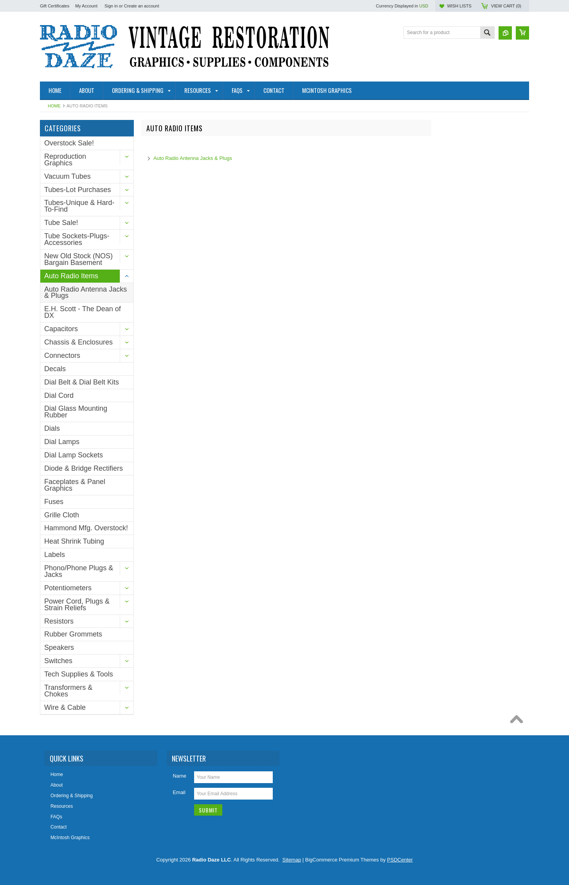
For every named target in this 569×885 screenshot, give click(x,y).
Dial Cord (59, 395)
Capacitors (61, 329)
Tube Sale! (61, 223)
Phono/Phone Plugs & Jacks (78, 571)
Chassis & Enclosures (78, 342)
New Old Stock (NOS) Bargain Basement (78, 259)
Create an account (141, 6)
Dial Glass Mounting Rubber (75, 411)
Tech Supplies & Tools (78, 674)
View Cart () (506, 6)
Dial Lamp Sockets (73, 455)
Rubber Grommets (73, 634)
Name (179, 776)
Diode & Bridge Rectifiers (83, 468)
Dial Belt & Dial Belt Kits (81, 382)
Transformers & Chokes (68, 691)
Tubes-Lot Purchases (77, 190)
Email (179, 792)
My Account (86, 6)
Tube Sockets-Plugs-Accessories (76, 239)
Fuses (53, 502)
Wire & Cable (65, 707)
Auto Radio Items (71, 276)
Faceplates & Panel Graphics (74, 485)
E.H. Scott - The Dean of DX (82, 312)
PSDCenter (400, 860)
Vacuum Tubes (67, 176)
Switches (58, 661)
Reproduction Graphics (65, 159)
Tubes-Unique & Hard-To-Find (79, 206)
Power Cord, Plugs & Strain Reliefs (77, 604)
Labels (54, 555)
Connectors (62, 355)
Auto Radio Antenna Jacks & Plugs (85, 292)
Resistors (59, 621)
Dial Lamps (61, 442)
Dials (52, 428)
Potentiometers (68, 588)
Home (54, 105)
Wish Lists (459, 6)
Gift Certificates (54, 6)
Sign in (111, 6)
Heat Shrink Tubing (74, 541)
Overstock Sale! (69, 143)
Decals (55, 369)
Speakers (59, 647)
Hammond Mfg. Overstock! (86, 528)
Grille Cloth (61, 515)
